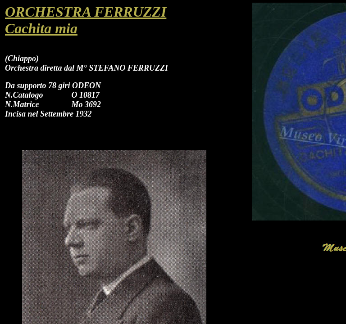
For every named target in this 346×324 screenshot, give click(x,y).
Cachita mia (41, 28)
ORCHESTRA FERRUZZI (85, 12)
